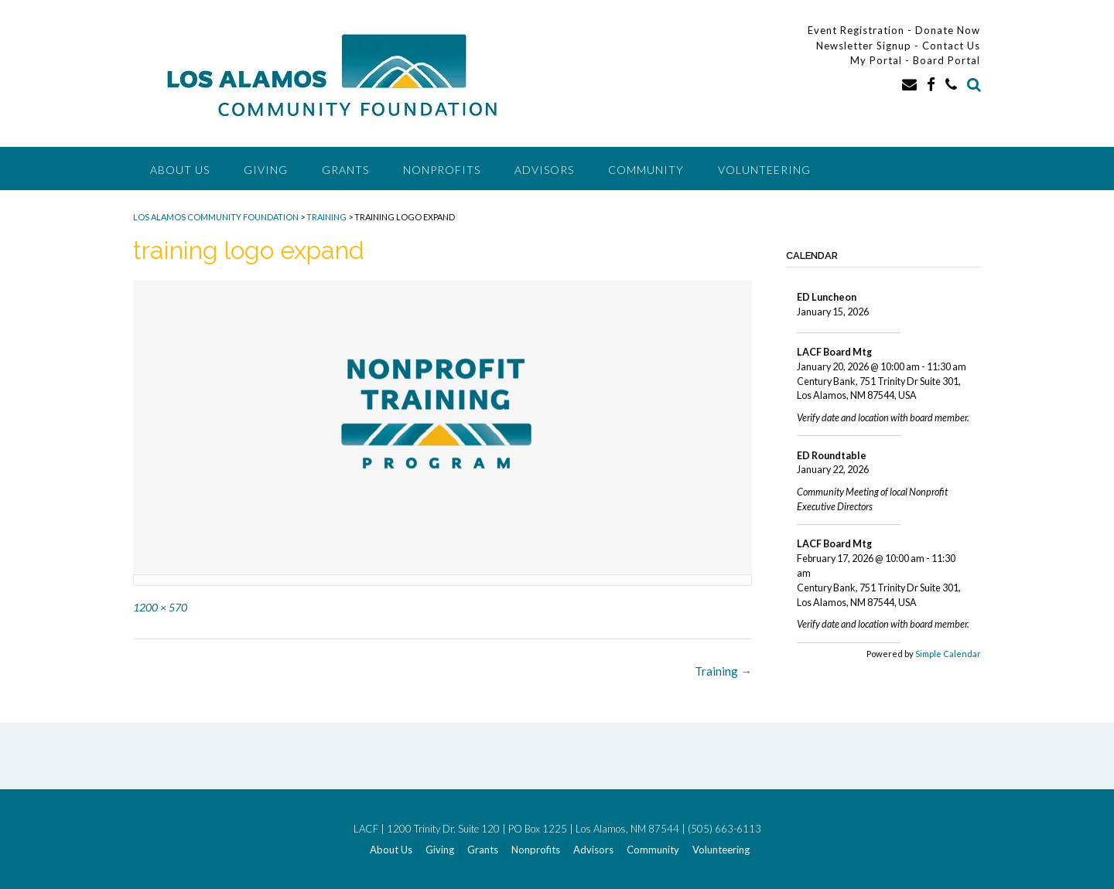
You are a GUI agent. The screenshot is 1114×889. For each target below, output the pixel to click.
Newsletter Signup (863, 45)
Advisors (544, 169)
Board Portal (946, 60)
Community (646, 169)
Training (723, 671)
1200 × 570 (160, 607)
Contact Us (951, 45)
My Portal (877, 60)
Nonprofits (441, 169)
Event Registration (856, 30)
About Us (180, 169)
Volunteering (764, 169)
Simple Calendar (948, 654)
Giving (266, 169)
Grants (345, 169)
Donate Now (947, 30)
